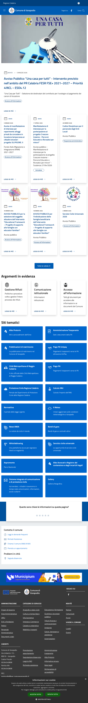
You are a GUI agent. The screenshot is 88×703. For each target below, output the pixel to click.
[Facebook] (70, 10)
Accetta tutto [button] (35, 694)
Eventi (68, 632)
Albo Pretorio (49, 657)
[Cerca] (83, 10)
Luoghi (68, 628)
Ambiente (48, 627)
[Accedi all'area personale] (79, 3)
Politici (3, 625)
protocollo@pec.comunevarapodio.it (15, 676)
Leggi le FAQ (27, 661)
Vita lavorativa (28, 617)
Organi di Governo (8, 610)
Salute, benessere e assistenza (51, 633)
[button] (44, 699)
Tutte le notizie (44, 266)
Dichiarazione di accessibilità (50, 671)
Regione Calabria (9, 3)
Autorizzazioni (49, 638)
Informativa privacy (51, 661)
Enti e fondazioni (7, 621)
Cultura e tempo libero (31, 613)
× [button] (85, 679)
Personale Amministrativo (7, 631)
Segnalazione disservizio (32, 657)
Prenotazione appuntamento (28, 652)
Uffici (3, 617)
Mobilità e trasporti (30, 629)
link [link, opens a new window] (65, 690)
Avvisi (10, 72)
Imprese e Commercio (31, 621)
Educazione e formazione (53, 609)
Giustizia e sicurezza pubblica (52, 615)
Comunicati (70, 613)
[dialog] (44, 690)
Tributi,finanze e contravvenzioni (50, 622)
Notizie (68, 610)
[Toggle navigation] (4, 10)
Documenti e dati (7, 636)
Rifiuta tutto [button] (53, 694)
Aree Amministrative (9, 613)
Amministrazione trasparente (50, 652)
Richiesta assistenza (30, 665)
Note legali (48, 665)
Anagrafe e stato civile (31, 610)
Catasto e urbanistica (31, 625)
